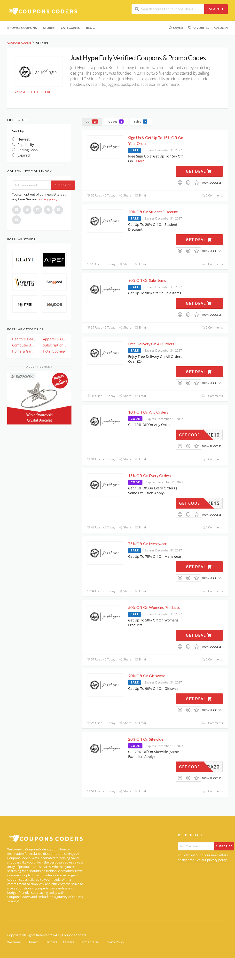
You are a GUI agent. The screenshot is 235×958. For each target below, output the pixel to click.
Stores (49, 27)
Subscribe (63, 185)
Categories (70, 27)
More (140, 161)
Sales (140, 121)
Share (125, 195)
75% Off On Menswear (147, 543)
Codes (116, 121)
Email (141, 195)
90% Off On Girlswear (146, 675)
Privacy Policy (114, 942)
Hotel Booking (54, 351)
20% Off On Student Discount (153, 211)
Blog (90, 27)
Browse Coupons (22, 27)
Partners (51, 942)
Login (221, 27)
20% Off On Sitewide (145, 739)
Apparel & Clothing (55, 339)
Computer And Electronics (24, 345)
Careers (68, 942)
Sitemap (33, 942)
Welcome (14, 942)
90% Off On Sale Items (147, 280)
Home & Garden (24, 351)
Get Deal (199, 171)
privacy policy (47, 199)
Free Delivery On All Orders (151, 343)
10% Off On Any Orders (148, 412)
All (92, 121)
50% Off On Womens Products (154, 607)
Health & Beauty (24, 339)
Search (216, 9)
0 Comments (212, 195)
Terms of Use (89, 942)
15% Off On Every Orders (149, 475)
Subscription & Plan (55, 345)
